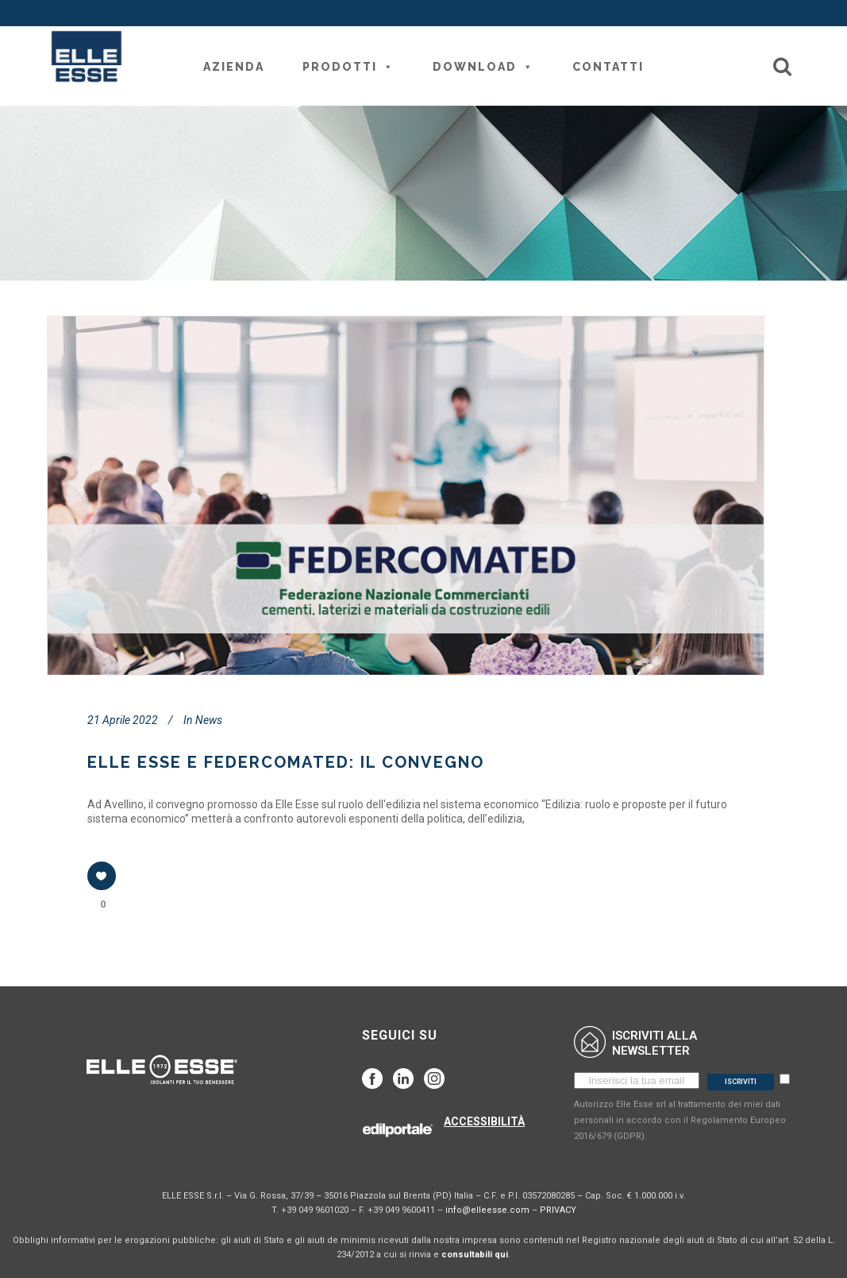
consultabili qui (474, 1254)
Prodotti (348, 67)
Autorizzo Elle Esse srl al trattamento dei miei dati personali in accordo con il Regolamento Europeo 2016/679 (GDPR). (680, 1120)
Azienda (233, 66)
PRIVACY (558, 1210)
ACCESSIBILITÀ (484, 1121)
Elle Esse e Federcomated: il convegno (285, 762)
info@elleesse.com (487, 1210)
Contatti (608, 66)
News (208, 720)
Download (483, 67)
